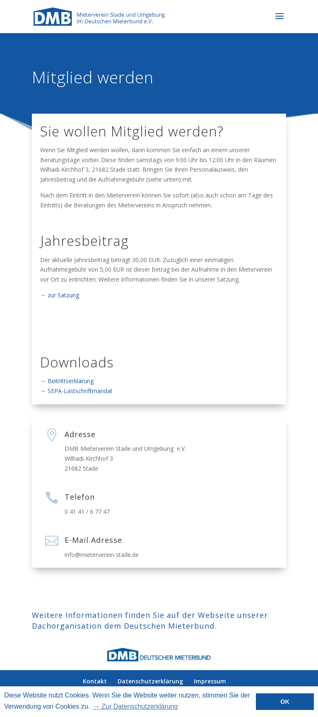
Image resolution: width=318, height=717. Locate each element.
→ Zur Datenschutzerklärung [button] (135, 706)
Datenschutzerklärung (150, 681)
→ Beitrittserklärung (67, 381)
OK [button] (284, 701)
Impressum (210, 681)
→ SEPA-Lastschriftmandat (76, 391)
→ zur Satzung (59, 295)
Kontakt (95, 681)
